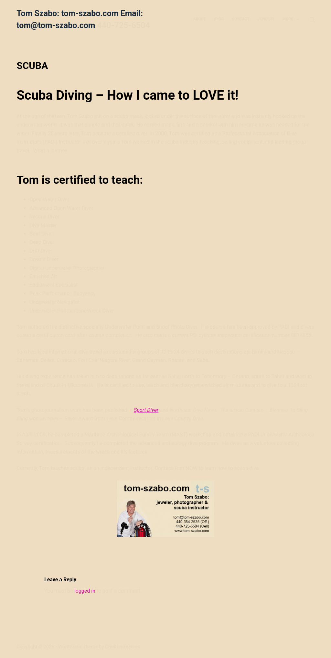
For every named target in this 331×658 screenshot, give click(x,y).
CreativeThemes (122, 647)
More (292, 19)
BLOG (219, 19)
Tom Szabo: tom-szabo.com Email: (79, 13)
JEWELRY (266, 19)
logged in (84, 591)
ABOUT (199, 19)
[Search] (312, 19)
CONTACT (240, 19)
